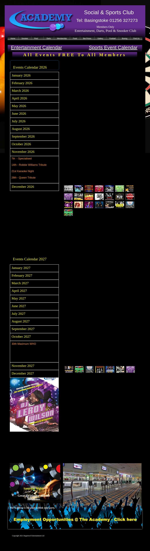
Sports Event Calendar (113, 47)
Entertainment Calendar (36, 47)
